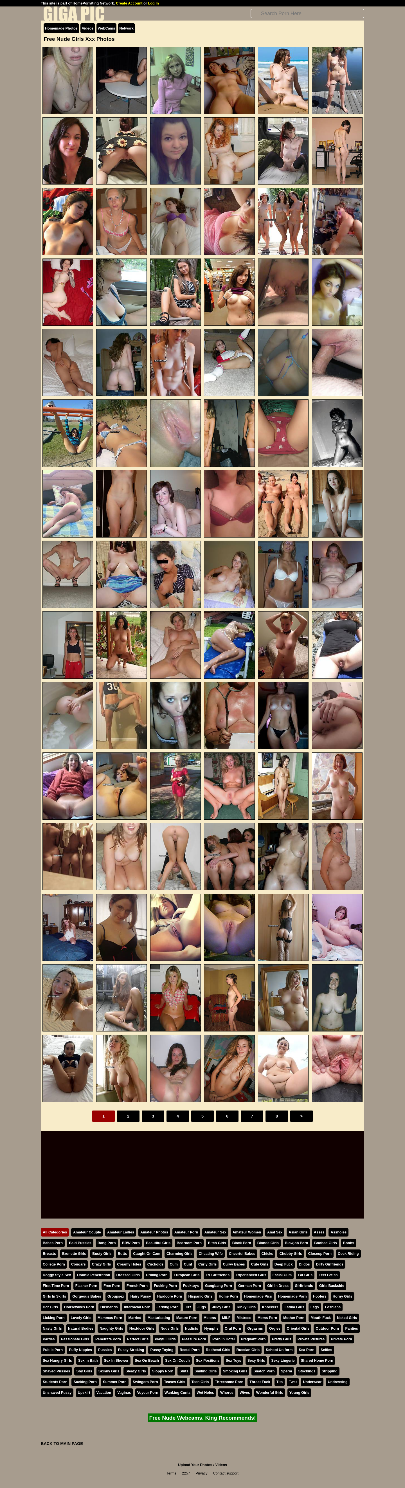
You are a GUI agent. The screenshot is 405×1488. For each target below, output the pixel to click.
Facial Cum (282, 1275)
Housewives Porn (79, 1307)
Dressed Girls (128, 1275)
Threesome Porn (229, 1382)
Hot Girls (50, 1307)
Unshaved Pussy (57, 1392)
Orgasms (255, 1328)
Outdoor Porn (327, 1328)
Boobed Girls (325, 1243)
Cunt (188, 1264)
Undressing (337, 1382)
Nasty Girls (52, 1328)
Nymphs (211, 1328)
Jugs (201, 1307)
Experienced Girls (251, 1275)
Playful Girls (165, 1339)
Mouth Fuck (320, 1318)
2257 (186, 1473)
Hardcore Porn (169, 1296)
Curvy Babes (234, 1264)
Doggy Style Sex (57, 1275)
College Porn (54, 1264)
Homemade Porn (292, 1296)
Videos (88, 28)
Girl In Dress (278, 1286)
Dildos (304, 1264)
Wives (245, 1392)
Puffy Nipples (80, 1350)
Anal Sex (274, 1232)
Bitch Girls (217, 1243)
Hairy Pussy (140, 1296)
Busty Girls (101, 1253)
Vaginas (124, 1392)
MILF (226, 1318)
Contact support (225, 1473)
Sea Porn (306, 1350)
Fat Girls (305, 1275)
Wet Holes (205, 1392)
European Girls (187, 1275)
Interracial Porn (137, 1307)
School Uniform (279, 1350)
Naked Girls (347, 1318)
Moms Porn (267, 1318)
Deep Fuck (283, 1264)
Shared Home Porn (317, 1360)
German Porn (249, 1286)
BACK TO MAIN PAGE (62, 1443)
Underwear (312, 1382)
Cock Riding (348, 1253)
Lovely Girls (81, 1318)
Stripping (330, 1371)
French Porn (137, 1286)
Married (134, 1318)
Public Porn (53, 1350)
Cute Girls (259, 1264)
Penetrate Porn (108, 1339)
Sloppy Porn (162, 1371)
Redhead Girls (218, 1350)
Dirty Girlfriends (329, 1264)
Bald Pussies (80, 1243)
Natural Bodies (80, 1328)
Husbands (109, 1307)
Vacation (103, 1392)
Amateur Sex (215, 1232)
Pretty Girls (281, 1339)
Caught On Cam (146, 1253)
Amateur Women (247, 1232)
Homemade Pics (258, 1296)
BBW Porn (131, 1243)
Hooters (319, 1296)
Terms (171, 1473)
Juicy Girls (221, 1307)
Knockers (270, 1307)
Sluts (183, 1371)
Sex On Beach (147, 1360)
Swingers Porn (145, 1382)
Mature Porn (186, 1318)
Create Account (129, 3)
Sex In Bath (88, 1360)
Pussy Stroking (131, 1350)
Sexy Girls (256, 1360)
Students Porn (55, 1382)
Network (126, 28)
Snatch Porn (263, 1371)
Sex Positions (208, 1360)
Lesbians (333, 1307)
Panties (351, 1328)
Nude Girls (170, 1328)
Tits (279, 1382)
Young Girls (299, 1392)
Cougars (78, 1264)
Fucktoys (191, 1286)
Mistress (244, 1318)
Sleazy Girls (135, 1371)
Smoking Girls (235, 1371)
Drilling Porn (157, 1275)
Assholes (338, 1232)
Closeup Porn (320, 1253)
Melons (210, 1318)
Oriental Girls (298, 1328)
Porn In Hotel (223, 1339)
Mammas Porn (110, 1318)
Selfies (326, 1350)
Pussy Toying (161, 1350)
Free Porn (112, 1286)
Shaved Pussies (56, 1371)
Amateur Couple (87, 1232)
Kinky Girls (246, 1307)
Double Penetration (93, 1275)
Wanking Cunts (178, 1392)
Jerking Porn (168, 1307)
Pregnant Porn (253, 1339)
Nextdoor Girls (141, 1328)
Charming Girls (179, 1253)
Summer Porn (115, 1382)
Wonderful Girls (269, 1392)
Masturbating (158, 1318)
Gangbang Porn (218, 1286)
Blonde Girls (268, 1243)
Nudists (191, 1328)
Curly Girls (207, 1264)
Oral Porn (233, 1328)
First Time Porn (56, 1286)
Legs (314, 1307)
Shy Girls (84, 1371)
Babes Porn (53, 1243)
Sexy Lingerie (282, 1360)
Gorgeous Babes (86, 1296)
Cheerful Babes (242, 1253)
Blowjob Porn (296, 1243)
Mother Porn (293, 1318)
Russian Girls (248, 1350)
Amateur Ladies (120, 1232)
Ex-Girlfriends (218, 1275)
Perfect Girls (137, 1339)
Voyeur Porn (147, 1392)
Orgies (275, 1328)
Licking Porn (54, 1318)
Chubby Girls (290, 1253)
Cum (173, 1264)
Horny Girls (342, 1296)
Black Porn (241, 1243)
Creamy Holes (129, 1264)
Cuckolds (155, 1264)
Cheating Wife (210, 1253)
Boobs (348, 1243)
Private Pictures (311, 1339)
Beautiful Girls (158, 1243)
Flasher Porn (86, 1286)
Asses (319, 1232)
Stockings (306, 1371)
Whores (226, 1392)
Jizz (188, 1307)
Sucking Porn (84, 1382)
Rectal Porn (190, 1350)
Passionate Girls (75, 1339)
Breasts (49, 1253)
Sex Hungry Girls (57, 1360)
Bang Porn (107, 1243)
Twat (293, 1382)
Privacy (202, 1473)
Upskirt (84, 1392)
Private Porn (341, 1339)
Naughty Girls (111, 1328)
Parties (49, 1339)
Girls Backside (331, 1286)
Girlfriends (304, 1286)
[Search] (307, 13)
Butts (122, 1253)
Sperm (286, 1371)
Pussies (105, 1350)
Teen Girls (200, 1382)
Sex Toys (233, 1360)
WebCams (106, 28)
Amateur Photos (154, 1232)
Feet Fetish (328, 1275)
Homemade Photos (61, 28)
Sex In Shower (116, 1360)
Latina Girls (294, 1307)
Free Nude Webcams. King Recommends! (202, 1418)
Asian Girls (298, 1232)
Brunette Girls (74, 1253)
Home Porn (228, 1296)
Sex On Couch (177, 1360)
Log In (153, 3)
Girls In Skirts (54, 1296)
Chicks (267, 1253)
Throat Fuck (259, 1382)
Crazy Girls (101, 1264)
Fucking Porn (165, 1286)
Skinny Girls (109, 1371)
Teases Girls (174, 1382)
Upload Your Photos (195, 1465)
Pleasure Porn (194, 1339)
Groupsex (115, 1296)
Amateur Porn (186, 1232)
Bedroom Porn (189, 1243)
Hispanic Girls (200, 1296)
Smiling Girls (206, 1371)
